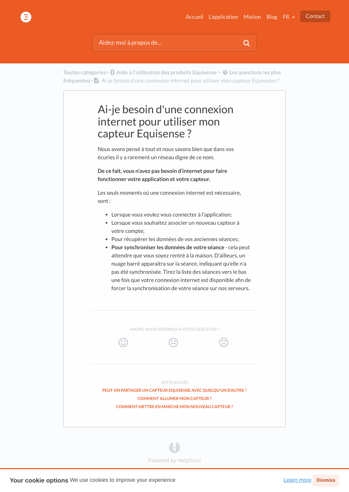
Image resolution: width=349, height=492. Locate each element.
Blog (272, 17)
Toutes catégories (84, 72)
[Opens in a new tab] (174, 447)
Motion (252, 17)
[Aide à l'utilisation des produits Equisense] (163, 72)
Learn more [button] (298, 480)
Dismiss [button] (325, 480)
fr (286, 17)
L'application (223, 17)
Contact (315, 16)
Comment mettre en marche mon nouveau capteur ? (174, 406)
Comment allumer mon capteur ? (174, 398)
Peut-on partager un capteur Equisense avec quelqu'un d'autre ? (174, 390)
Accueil (194, 17)
